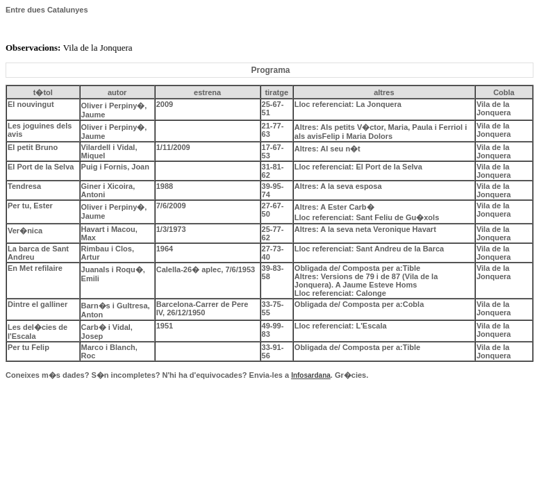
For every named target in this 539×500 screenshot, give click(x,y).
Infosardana (311, 375)
